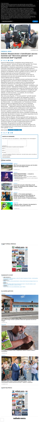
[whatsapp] (8, 60)
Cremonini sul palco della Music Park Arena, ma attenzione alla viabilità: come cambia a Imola (25, 186)
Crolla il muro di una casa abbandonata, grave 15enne (14, 286)
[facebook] (1, 60)
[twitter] (3, 60)
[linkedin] (5, 60)
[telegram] (12, 60)
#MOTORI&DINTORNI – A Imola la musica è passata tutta (24, 174)
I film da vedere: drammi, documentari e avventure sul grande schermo (25, 205)
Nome (3, 148)
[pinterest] (7, 60)
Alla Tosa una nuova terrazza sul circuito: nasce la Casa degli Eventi (26, 166)
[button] (37, 1)
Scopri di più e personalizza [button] (7, 21)
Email (3, 150)
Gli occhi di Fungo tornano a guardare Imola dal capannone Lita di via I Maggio (18, 320)
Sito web (4, 152)
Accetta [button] (35, 21)
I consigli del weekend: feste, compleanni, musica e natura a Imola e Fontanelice (18, 351)
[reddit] (10, 60)
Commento (4, 145)
